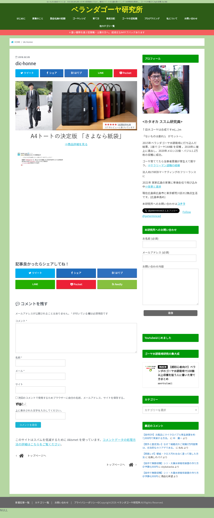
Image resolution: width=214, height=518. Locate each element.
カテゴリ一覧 (42, 502)
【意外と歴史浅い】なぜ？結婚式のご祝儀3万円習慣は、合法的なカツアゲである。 (170, 445)
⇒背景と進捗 (153, 186)
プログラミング (151, 18)
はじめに (21, 18)
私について (172, 18)
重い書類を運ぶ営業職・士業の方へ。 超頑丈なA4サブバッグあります (108, 32)
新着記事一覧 (22, 502)
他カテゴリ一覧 (107, 26)
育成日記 (110, 18)
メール (20, 371)
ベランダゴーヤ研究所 (107, 9)
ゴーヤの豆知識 (129, 18)
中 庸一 (177, 438)
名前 (18, 357)
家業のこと (37, 18)
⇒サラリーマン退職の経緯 (164, 165)
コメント (21, 321)
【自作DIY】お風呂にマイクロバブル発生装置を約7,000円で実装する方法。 (168, 436)
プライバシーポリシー (85, 502)
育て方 (96, 18)
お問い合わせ (190, 18)
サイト (19, 384)
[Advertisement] (76, 212)
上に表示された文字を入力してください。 (39, 410)
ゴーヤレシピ (79, 18)
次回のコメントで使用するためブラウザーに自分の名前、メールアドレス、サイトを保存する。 (72, 397)
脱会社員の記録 (57, 18)
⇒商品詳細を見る (76, 144)
